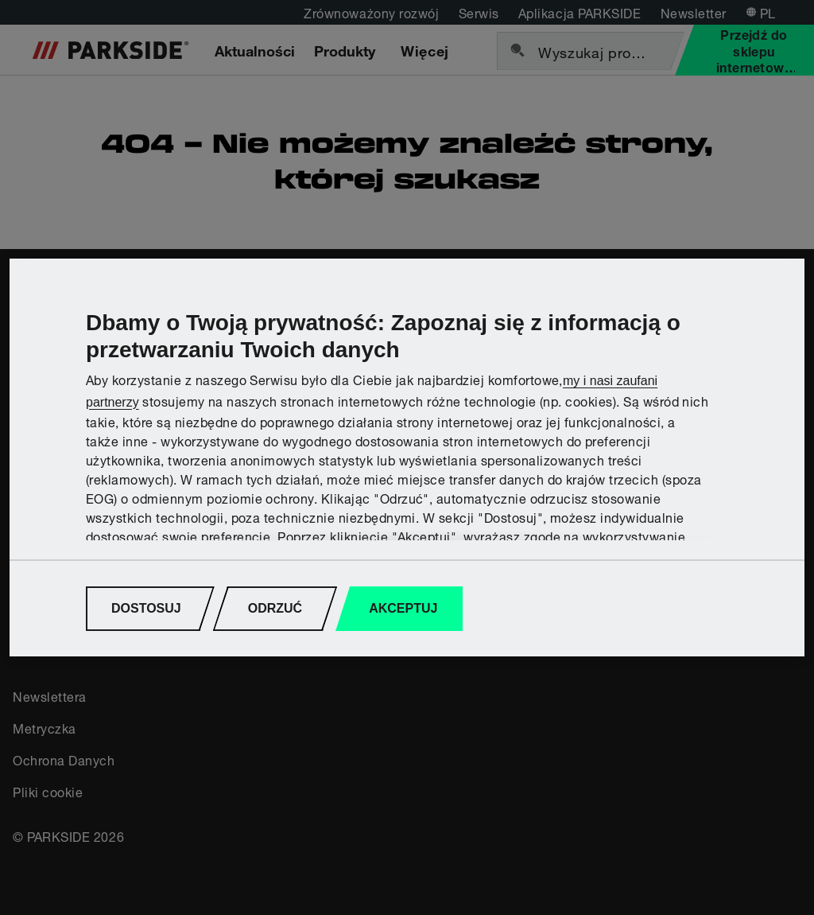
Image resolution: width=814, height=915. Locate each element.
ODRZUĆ (275, 608)
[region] (407, 457)
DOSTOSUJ (146, 608)
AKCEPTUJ (403, 608)
